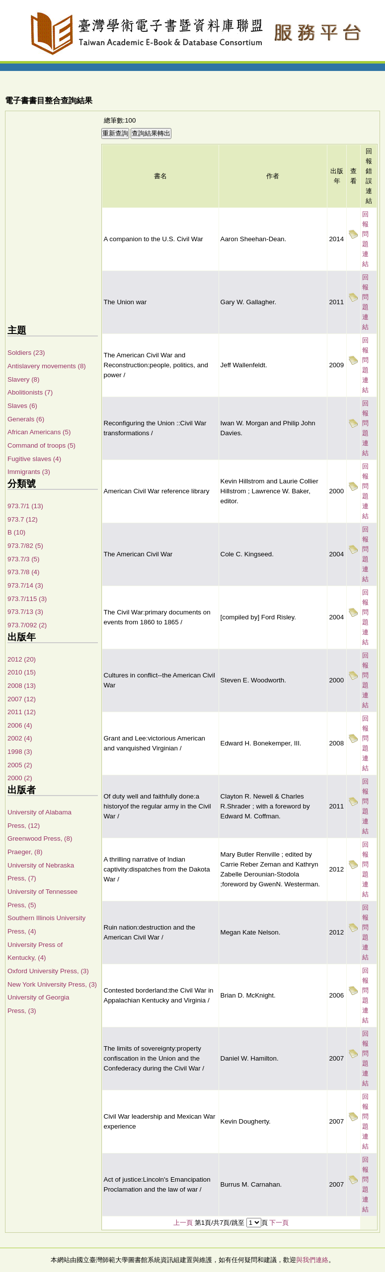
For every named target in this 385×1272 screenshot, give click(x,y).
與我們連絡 (312, 1260)
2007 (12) (21, 699)
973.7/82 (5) (25, 545)
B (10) (16, 532)
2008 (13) (21, 685)
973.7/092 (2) (27, 625)
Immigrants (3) (28, 471)
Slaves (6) (22, 405)
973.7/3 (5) (23, 559)
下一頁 (279, 1222)
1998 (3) (19, 751)
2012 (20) (21, 659)
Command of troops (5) (41, 445)
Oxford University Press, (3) (48, 971)
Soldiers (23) (26, 352)
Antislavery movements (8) (46, 366)
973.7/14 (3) (25, 585)
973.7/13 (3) (25, 611)
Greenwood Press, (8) (39, 838)
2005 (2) (19, 765)
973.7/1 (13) (25, 506)
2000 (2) (19, 778)
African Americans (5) (39, 432)
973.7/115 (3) (27, 599)
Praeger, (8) (24, 852)
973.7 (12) (22, 519)
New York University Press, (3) (52, 984)
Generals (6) (25, 419)
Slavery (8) (23, 379)
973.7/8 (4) (23, 572)
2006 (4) (19, 725)
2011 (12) (21, 712)
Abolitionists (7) (30, 392)
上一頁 (183, 1222)
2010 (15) (21, 672)
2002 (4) (19, 738)
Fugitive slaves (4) (34, 459)
